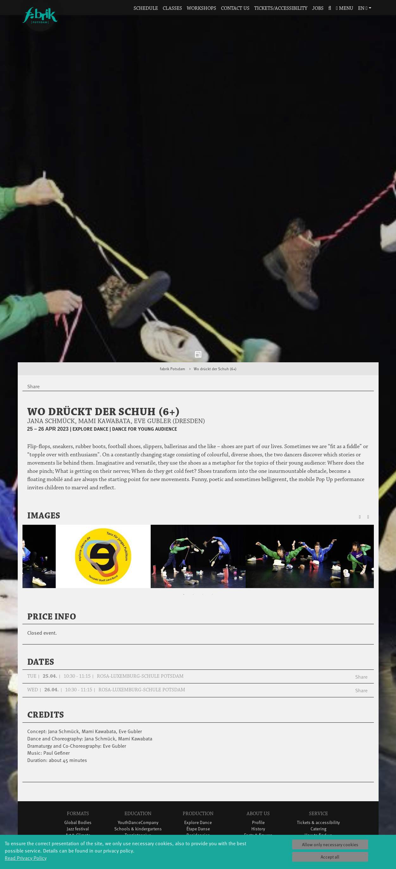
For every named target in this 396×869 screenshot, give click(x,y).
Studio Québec (198, 790)
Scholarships (138, 790)
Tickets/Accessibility (280, 8)
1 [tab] (184, 543)
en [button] (363, 8)
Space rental (318, 790)
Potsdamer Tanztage (78, 803)
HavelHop (77, 796)
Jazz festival (78, 777)
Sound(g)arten (78, 822)
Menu (344, 8)
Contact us (235, 8)
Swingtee (77, 809)
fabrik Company (198, 803)
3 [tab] (203, 543)
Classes (172, 8)
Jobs (318, 8)
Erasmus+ (138, 803)
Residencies (198, 784)
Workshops (201, 8)
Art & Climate (78, 784)
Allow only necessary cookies (330, 844)
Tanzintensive (138, 784)
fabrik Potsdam (172, 317)
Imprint (318, 809)
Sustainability (258, 803)
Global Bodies (77, 771)
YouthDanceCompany (138, 771)
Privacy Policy (318, 803)
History (258, 777)
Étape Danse (198, 777)
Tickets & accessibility (318, 771)
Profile (258, 771)
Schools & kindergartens (138, 777)
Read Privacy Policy (26, 857)
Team (258, 796)
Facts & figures (258, 784)
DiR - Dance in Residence (198, 815)
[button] (330, 9)
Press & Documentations (318, 815)
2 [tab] (193, 543)
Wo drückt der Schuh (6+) (215, 317)
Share (361, 624)
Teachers (138, 796)
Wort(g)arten (78, 828)
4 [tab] (212, 543)
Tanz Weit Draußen (198, 796)
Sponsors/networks (258, 790)
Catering (318, 777)
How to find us (318, 784)
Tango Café (77, 815)
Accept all (330, 857)
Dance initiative (198, 809)
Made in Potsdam (77, 790)
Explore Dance (198, 771)
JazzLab (78, 834)
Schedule (146, 8)
